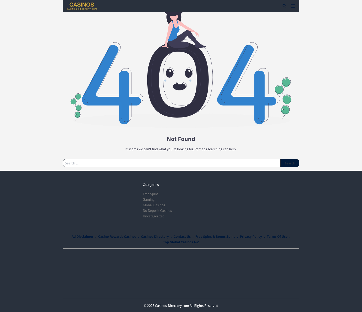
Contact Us (182, 236)
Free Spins (150, 194)
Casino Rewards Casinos (117, 236)
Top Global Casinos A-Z (181, 242)
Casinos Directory (155, 236)
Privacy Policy (251, 236)
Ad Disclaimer (82, 236)
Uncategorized (154, 216)
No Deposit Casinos (157, 210)
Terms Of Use (277, 236)
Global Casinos (154, 205)
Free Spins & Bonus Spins (215, 236)
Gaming (149, 199)
